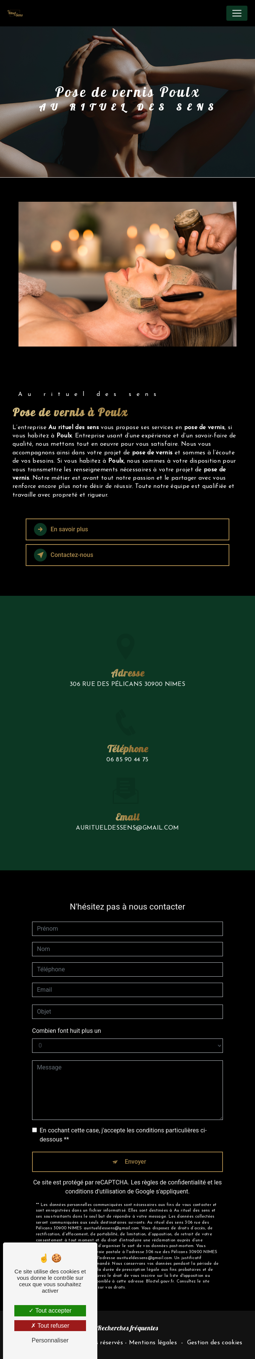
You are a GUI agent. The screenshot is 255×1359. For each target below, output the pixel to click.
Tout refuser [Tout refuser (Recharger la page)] (50, 1325)
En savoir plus (61, 529)
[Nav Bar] (236, 13)
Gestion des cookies (215, 1343)
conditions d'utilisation (95, 1172)
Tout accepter (50, 1310)
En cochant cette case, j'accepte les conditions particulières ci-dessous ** (123, 1116)
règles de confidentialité (174, 1163)
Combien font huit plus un (66, 1012)
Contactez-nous (63, 555)
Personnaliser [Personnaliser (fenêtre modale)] (50, 1340)
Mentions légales (153, 1343)
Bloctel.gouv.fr (160, 1263)
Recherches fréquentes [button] (127, 1328)
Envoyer (135, 1143)
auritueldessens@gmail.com (127, 810)
